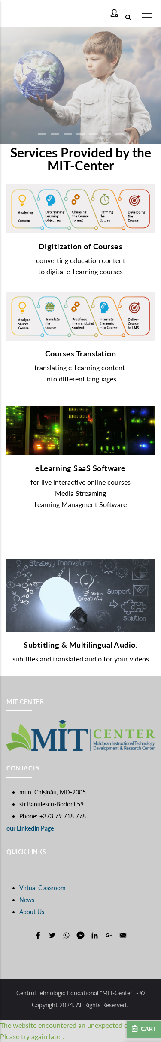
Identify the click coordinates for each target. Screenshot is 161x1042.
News (26, 899)
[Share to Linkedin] (94, 935)
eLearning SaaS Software (80, 468)
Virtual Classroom (42, 887)
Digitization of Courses (81, 246)
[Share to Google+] (108, 935)
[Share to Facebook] (38, 935)
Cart (143, 1029)
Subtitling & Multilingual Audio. (80, 644)
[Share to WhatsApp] (66, 935)
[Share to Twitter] (52, 935)
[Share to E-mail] (123, 935)
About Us (31, 911)
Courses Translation (80, 353)
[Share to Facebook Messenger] (80, 935)
